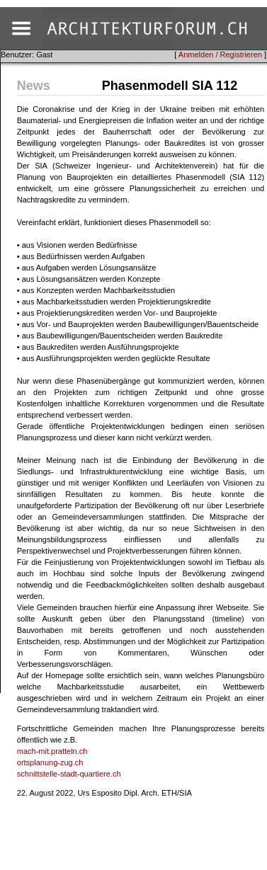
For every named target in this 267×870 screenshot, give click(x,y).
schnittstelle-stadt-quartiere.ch (69, 773)
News (33, 86)
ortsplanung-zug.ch (50, 762)
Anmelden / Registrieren (220, 54)
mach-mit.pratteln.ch (52, 751)
